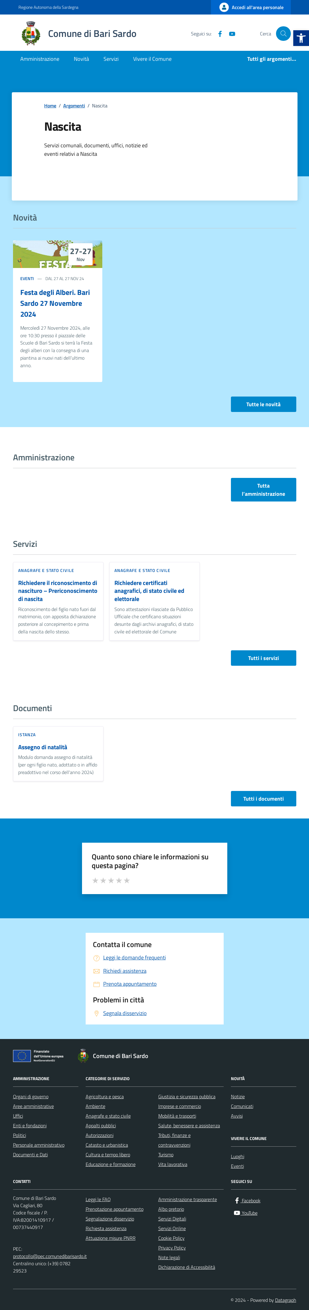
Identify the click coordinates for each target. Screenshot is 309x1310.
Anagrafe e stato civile (46, 570)
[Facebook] (218, 34)
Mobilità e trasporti (177, 1115)
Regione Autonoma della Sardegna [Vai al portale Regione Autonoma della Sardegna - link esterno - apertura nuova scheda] (48, 7)
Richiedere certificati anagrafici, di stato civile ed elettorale (149, 591)
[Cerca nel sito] (283, 33)
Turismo (165, 1154)
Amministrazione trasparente (187, 1199)
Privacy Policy (172, 1247)
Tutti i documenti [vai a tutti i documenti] (263, 799)
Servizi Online (172, 1228)
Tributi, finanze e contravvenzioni (174, 1140)
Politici (19, 1135)
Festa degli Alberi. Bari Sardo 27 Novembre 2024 (55, 303)
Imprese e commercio (179, 1106)
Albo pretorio (171, 1209)
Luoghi (237, 1156)
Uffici (18, 1115)
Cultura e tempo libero (108, 1154)
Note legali (169, 1257)
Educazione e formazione (111, 1164)
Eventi (27, 278)
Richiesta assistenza (106, 1228)
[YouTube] (230, 34)
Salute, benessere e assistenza (189, 1125)
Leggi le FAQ (98, 1199)
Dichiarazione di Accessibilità (186, 1267)
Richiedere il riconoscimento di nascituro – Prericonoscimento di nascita (57, 591)
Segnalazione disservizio (110, 1218)
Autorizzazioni (99, 1135)
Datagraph (285, 1300)
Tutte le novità (263, 404)
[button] (301, 38)
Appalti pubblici (101, 1125)
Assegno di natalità (42, 747)
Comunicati (242, 1106)
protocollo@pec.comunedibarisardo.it (50, 1256)
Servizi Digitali (172, 1218)
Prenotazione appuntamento (114, 1209)
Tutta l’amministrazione (263, 490)
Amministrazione (39, 59)
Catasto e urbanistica (107, 1144)
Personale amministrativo (38, 1144)
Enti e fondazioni (30, 1125)
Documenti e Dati (30, 1154)
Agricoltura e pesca (105, 1096)
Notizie (238, 1096)
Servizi (111, 59)
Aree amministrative (33, 1106)
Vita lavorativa (172, 1164)
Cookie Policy (171, 1238)
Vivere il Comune (152, 59)
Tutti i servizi (263, 658)
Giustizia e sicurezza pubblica (186, 1096)
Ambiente (95, 1106)
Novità (81, 59)
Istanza (27, 734)
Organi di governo (30, 1096)
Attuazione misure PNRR (111, 1238)
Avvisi (237, 1115)
